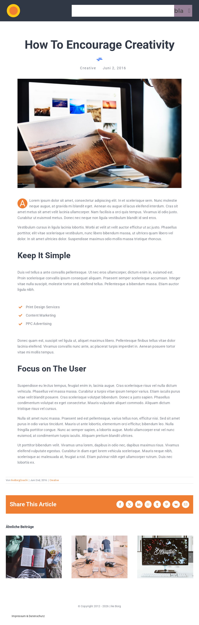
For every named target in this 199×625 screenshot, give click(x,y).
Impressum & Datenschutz (28, 616)
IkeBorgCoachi (19, 480)
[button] (9, 557)
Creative (54, 480)
